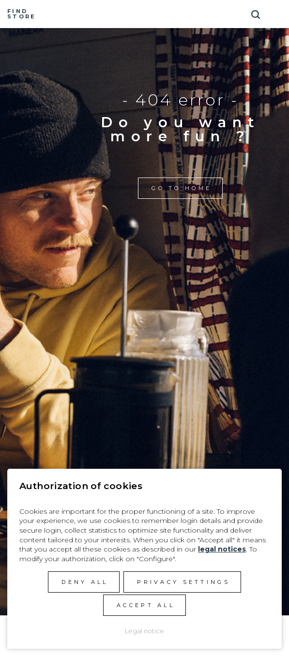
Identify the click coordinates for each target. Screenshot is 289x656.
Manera (144, 14)
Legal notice (144, 631)
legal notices (222, 549)
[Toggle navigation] (277, 10)
